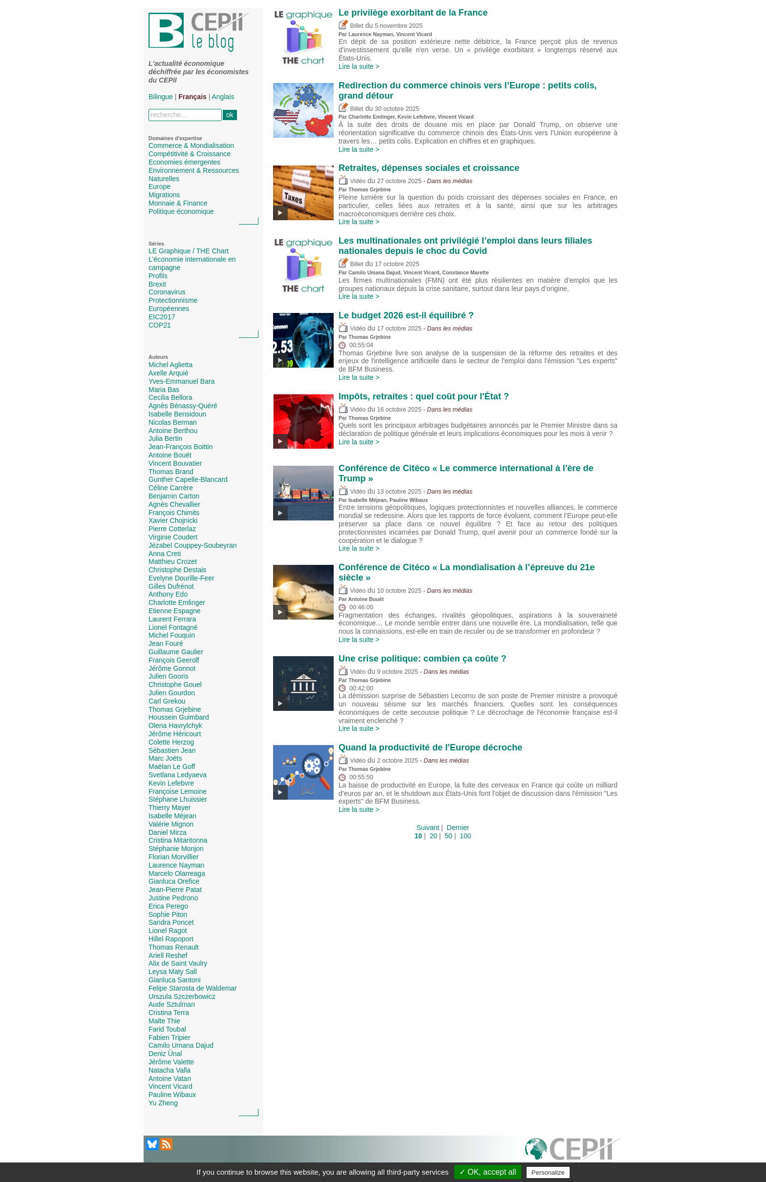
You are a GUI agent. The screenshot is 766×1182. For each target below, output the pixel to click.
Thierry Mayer (170, 807)
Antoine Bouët (170, 455)
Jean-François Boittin (181, 447)
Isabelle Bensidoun (177, 414)
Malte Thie (164, 1021)
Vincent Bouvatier (175, 463)
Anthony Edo (168, 594)
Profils (158, 276)
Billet (351, 25)
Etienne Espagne (175, 611)
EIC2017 (162, 317)
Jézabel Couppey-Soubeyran (193, 545)
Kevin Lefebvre (171, 783)
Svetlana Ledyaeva (178, 775)
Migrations (164, 195)
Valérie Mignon (171, 824)
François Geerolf (174, 660)
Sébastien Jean (172, 750)
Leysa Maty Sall (173, 971)
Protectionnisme (173, 300)
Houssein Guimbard (179, 717)
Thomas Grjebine (175, 709)
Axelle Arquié (169, 373)
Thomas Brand (171, 472)
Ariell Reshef (168, 955)
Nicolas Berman (173, 422)
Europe (159, 186)
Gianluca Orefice (174, 881)
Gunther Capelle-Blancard (188, 479)
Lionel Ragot (168, 930)
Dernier (458, 827)
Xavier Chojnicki (173, 520)
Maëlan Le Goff (172, 766)
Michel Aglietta (170, 365)
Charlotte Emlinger (177, 602)
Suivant (428, 827)
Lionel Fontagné (173, 627)
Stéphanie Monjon (176, 848)
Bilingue (161, 97)
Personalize (548, 1172)
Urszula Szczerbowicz (182, 996)
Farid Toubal (167, 1029)
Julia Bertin (165, 438)
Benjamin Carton (174, 496)
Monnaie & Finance (178, 203)
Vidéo (352, 181)
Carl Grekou (167, 701)
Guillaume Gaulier (176, 652)
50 (448, 836)
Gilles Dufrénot (171, 586)
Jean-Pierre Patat (175, 889)
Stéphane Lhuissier (178, 799)
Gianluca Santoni (175, 980)
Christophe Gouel (175, 684)
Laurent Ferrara (172, 619)
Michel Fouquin (172, 635)
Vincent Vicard (170, 1086)
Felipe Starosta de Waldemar (193, 988)
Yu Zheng (163, 1103)
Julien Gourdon (172, 693)
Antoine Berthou (173, 431)
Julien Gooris (169, 676)
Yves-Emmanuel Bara (181, 381)
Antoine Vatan (170, 1078)
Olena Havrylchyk (175, 725)
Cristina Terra (169, 1012)
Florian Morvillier (174, 857)
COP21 (160, 325)
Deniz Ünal (165, 1054)
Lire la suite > (359, 66)
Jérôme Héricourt (175, 734)
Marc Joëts (165, 758)
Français (192, 97)
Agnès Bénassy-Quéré (183, 406)
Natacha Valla (170, 1070)
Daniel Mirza (168, 832)
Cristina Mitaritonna (178, 840)
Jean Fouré (166, 643)
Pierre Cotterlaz (172, 529)
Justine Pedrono (173, 898)
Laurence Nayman (176, 865)
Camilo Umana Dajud (181, 1045)
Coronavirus (167, 292)
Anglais (223, 97)
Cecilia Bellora (170, 397)
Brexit (157, 284)
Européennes (169, 308)
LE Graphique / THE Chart (189, 251)
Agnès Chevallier (174, 504)
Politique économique (181, 211)
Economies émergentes (184, 162)
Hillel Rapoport (171, 939)
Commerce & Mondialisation (191, 145)
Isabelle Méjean (172, 816)
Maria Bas (164, 390)
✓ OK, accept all (487, 1172)
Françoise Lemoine (178, 791)
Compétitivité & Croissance (190, 154)
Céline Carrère (171, 488)
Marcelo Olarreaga (177, 873)
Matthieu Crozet (173, 561)
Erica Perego (168, 906)
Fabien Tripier (170, 1037)
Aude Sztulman (172, 1004)
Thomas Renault (174, 947)
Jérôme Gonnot (172, 668)
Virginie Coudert (173, 537)
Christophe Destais (177, 570)
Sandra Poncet (171, 922)
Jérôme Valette (171, 1062)
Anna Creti (165, 554)
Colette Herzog (171, 742)
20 (433, 836)
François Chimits (174, 513)
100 (465, 836)
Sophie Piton (168, 914)
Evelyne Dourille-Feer (181, 578)
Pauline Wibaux (172, 1095)
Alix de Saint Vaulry (178, 963)
